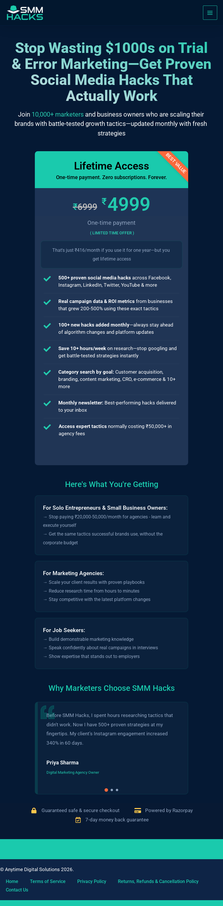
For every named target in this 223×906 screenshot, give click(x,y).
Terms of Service (48, 881)
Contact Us (17, 890)
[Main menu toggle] (210, 14)
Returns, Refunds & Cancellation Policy (158, 881)
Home (12, 881)
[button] (106, 798)
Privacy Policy (91, 881)
